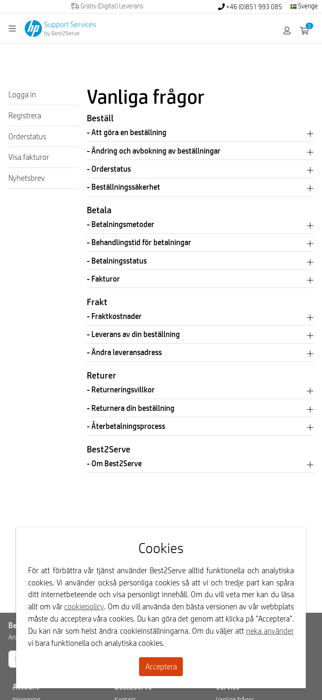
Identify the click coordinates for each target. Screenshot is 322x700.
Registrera (24, 115)
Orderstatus (27, 136)
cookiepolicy (84, 606)
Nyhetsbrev (26, 178)
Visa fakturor (28, 157)
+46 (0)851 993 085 (250, 7)
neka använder (270, 631)
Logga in (22, 94)
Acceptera (161, 666)
